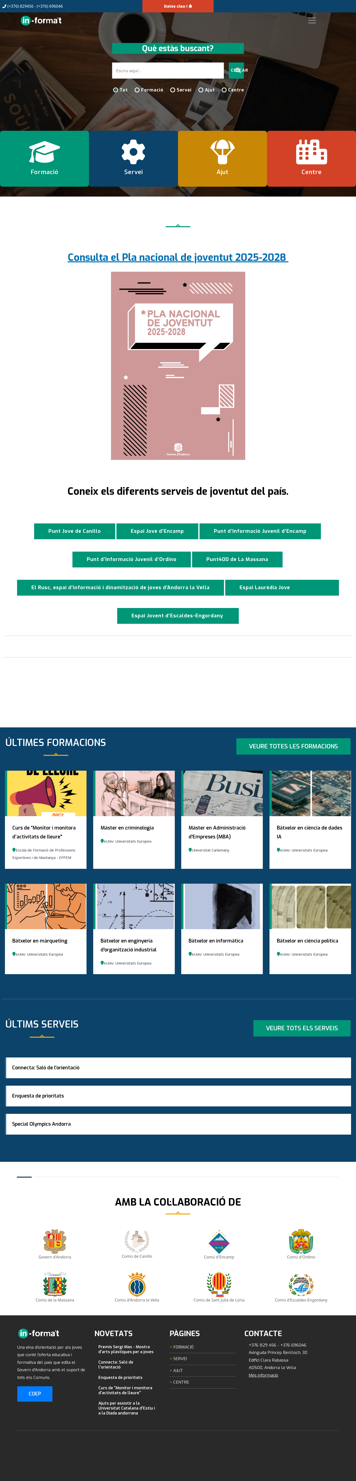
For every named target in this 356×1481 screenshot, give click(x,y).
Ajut (210, 90)
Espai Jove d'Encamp (157, 531)
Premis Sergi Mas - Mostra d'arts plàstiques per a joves (126, 1373)
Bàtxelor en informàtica (216, 941)
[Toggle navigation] (320, 20)
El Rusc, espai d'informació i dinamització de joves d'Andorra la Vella (120, 587)
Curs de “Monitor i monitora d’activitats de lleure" (125, 1414)
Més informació (263, 1399)
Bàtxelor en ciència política (307, 941)
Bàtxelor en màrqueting (39, 941)
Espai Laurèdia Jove (265, 587)
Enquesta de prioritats (42, 1107)
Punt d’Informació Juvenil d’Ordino (132, 559)
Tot (124, 90)
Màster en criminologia (127, 828)
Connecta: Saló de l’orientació (49, 1071)
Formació (152, 90)
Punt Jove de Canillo (74, 531)
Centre (236, 90)
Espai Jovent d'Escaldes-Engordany (178, 615)
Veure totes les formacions (293, 746)
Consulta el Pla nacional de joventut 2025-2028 (178, 257)
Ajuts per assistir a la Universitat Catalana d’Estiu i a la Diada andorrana (126, 1431)
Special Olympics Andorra (45, 1144)
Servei (184, 90)
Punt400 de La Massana (237, 559)
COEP (35, 1417)
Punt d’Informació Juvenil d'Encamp (260, 531)
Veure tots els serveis (302, 1028)
